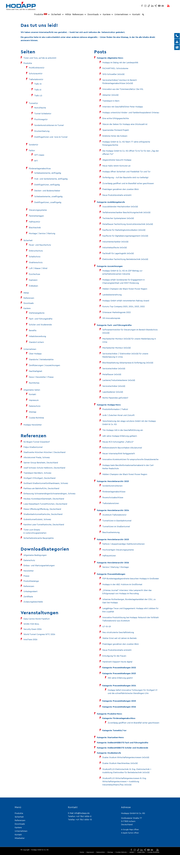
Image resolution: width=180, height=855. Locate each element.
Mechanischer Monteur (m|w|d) (116, 348)
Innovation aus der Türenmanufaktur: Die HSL (122, 89)
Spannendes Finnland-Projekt (115, 130)
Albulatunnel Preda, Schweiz (37, 457)
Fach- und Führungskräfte (40, 319)
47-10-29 (106, 627)
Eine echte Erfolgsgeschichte (115, 118)
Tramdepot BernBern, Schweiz (37, 473)
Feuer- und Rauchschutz (40, 245)
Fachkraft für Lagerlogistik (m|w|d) (118, 253)
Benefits (32, 330)
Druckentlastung (41, 131)
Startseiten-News (115, 737)
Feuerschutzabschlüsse (112, 498)
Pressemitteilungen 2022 (124, 668)
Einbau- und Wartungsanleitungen (39, 566)
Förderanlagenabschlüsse (113, 492)
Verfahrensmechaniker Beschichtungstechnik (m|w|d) (126, 212)
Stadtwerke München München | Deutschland (44, 452)
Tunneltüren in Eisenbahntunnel (116, 521)
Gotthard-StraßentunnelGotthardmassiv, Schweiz (46, 483)
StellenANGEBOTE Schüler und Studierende (127, 748)
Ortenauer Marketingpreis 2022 (116, 312)
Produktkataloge (31, 581)
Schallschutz (34, 257)
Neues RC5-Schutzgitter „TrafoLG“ (118, 442)
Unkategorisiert (30, 591)
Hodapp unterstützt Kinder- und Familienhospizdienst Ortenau (130, 113)
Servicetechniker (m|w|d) (113, 369)
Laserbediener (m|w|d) (112, 392)
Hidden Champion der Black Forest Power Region (124, 289)
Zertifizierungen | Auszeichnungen (44, 365)
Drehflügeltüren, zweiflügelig (47, 202)
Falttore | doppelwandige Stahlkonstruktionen (123, 544)
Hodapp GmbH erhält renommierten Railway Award (125, 301)
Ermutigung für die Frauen (114, 656)
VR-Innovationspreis (111, 318)
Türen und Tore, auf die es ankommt (40, 58)
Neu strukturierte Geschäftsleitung (118, 632)
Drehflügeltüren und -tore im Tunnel (51, 137)
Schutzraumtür (35, 74)
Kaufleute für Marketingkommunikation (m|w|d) (123, 230)
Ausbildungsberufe (116, 202)
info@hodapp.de (82, 813)
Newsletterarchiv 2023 (118, 481)
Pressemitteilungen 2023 (124, 673)
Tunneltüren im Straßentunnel (116, 527)
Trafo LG (38, 96)
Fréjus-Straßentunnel (33, 447)
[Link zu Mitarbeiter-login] (168, 5)
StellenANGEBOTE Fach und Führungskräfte (127, 743)
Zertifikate (28, 597)
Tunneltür (33, 103)
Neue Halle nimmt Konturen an (116, 166)
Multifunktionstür (36, 68)
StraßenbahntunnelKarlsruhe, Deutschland (43, 514)
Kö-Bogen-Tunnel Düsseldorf (37, 442)
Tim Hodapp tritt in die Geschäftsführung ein (122, 430)
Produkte (42, 15)
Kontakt (136, 14)
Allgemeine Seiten (32, 390)
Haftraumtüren (109, 556)
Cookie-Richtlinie (36, 418)
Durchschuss (34, 274)
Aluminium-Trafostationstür (114, 515)
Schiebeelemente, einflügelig (47, 173)
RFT (36, 161)
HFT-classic (39, 155)
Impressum (34, 400)
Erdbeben (33, 286)
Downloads (94, 15)
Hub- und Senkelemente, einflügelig (51, 179)
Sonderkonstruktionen (112, 486)
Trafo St (38, 84)
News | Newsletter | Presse (41, 377)
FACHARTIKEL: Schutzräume (115, 68)
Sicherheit (57, 15)
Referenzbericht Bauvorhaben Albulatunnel (122, 448)
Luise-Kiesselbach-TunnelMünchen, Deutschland (45, 504)
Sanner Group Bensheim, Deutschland (41, 463)
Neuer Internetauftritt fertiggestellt (118, 454)
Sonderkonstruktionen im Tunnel (49, 125)
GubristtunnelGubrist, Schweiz (37, 519)
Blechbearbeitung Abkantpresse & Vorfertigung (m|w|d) (127, 363)
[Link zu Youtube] (159, 5)
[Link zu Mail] (162, 5)
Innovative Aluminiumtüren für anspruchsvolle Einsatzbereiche (130, 459)
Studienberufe (114, 753)
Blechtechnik (35, 228)
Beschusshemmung (111, 532)
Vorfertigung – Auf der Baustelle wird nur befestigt (125, 177)
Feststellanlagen (36, 216)
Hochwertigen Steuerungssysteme (118, 550)
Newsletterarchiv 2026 (118, 563)
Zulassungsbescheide (33, 602)
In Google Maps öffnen (130, 829)
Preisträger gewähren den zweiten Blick (120, 189)
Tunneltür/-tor (120, 730)
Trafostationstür (36, 79)
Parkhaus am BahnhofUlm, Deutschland (41, 488)
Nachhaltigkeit (35, 371)
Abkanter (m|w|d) (110, 95)
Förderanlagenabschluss (40, 169)
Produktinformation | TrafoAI (115, 409)
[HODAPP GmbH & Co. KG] (21, 5)
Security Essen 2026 (33, 629)
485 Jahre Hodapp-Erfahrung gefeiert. (119, 436)
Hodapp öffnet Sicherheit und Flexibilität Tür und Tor (126, 172)
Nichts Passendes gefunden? (115, 398)
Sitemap (32, 412)
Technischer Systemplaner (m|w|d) (118, 218)
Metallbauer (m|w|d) (111, 374)
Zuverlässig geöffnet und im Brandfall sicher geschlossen (128, 183)
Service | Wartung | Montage (115, 567)
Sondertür (33, 145)
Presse (26, 576)
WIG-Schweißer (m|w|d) (113, 74)
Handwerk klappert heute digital (117, 662)
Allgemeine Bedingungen (35, 555)
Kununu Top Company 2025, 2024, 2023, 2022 (123, 307)
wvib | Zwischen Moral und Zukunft (118, 415)
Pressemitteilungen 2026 (124, 707)
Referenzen (79, 15)
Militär (68, 14)
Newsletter (29, 571)
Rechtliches (34, 383)
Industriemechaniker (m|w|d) (115, 242)
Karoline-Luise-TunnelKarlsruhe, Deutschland (44, 525)
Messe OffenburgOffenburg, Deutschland (42, 509)
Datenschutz (34, 406)
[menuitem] (82, 852)
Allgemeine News (115, 58)
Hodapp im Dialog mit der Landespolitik (120, 63)
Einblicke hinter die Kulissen (114, 136)
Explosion (33, 280)
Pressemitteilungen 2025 (124, 701)
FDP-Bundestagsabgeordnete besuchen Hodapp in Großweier (130, 579)
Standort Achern (36, 342)
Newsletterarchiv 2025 (118, 539)
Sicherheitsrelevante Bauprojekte (39, 538)
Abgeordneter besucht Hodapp (116, 160)
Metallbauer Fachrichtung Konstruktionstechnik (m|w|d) (127, 224)
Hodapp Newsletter (33, 425)
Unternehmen (122, 15)
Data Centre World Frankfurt (37, 619)
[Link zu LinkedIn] (152, 5)
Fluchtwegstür (41, 119)
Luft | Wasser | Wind (38, 268)
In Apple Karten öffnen (130, 833)
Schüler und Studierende (40, 325)
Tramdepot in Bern (110, 101)
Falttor (32, 151)
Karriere (108, 15)
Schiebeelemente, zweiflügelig (48, 197)
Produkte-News (114, 714)
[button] (143, 14)
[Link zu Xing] (156, 5)
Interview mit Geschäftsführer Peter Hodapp (122, 107)
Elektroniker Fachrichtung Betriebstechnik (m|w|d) (125, 259)
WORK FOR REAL (31, 624)
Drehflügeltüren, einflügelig (47, 185)
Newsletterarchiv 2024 (118, 510)
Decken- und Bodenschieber (47, 191)
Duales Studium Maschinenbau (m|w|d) (120, 763)
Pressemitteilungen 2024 (124, 686)
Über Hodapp (35, 354)
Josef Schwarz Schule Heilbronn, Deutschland (44, 468)
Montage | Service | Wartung (42, 233)
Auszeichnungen (115, 266)
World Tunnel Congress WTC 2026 (39, 634)
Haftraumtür (34, 222)
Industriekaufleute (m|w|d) (114, 248)
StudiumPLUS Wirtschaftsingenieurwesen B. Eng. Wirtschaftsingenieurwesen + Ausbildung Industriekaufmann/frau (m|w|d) (124, 781)
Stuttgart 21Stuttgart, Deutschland (39, 478)
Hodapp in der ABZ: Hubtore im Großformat (122, 584)
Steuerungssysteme (38, 210)
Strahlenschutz (36, 262)
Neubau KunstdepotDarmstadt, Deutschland (44, 499)
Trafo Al (37, 90)
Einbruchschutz (36, 251)
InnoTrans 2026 (30, 640)
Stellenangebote (36, 313)
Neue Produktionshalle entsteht (116, 195)
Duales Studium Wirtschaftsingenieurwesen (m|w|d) (125, 757)
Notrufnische (40, 108)
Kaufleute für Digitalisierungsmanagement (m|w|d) (125, 236)
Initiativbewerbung (37, 336)
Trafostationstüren (110, 503)
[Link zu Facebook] (142, 5)
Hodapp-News (114, 405)
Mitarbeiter (20, 838)
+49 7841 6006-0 (83, 816)
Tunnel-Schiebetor (42, 114)
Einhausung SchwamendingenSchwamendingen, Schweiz (49, 494)
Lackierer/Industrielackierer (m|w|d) (118, 380)
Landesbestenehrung (112, 295)
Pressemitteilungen (116, 574)
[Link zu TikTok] (149, 5)
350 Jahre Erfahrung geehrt (120, 678)
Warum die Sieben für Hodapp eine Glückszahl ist (124, 124)
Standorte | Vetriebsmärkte (41, 360)
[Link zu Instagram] (145, 5)
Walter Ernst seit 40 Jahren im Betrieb (119, 638)
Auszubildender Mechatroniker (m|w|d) (120, 207)
